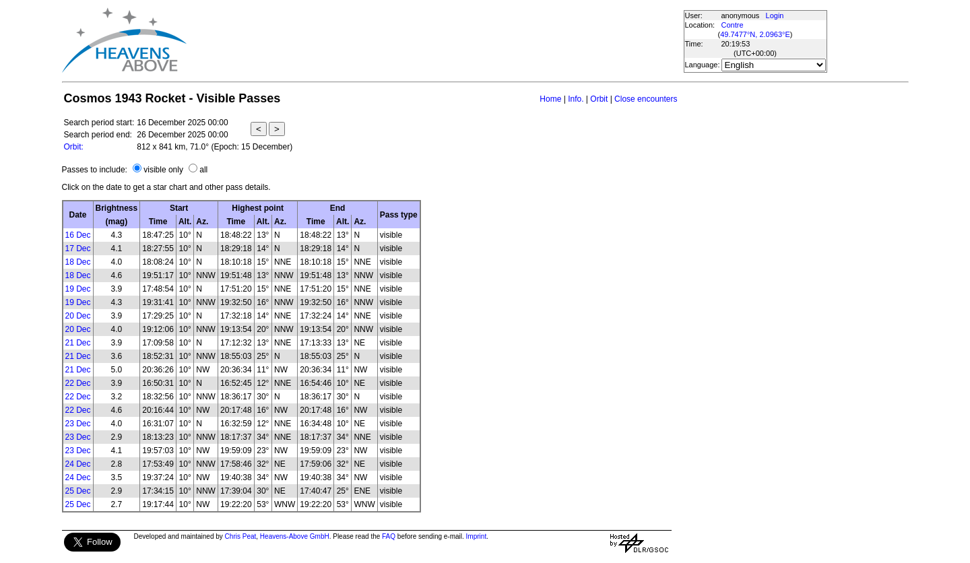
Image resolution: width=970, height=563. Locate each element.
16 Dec (78, 235)
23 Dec (78, 423)
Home (550, 99)
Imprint (476, 536)
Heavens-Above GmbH (294, 536)
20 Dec (78, 316)
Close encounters (645, 99)
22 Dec (78, 383)
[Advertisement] (434, 40)
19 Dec (78, 289)
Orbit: (74, 147)
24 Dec (78, 464)
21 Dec (78, 342)
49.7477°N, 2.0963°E (755, 34)
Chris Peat (241, 536)
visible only (163, 169)
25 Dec (78, 491)
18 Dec (78, 262)
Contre (732, 25)
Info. (575, 99)
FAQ (388, 536)
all (203, 169)
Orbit (599, 99)
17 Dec (78, 248)
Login (775, 15)
